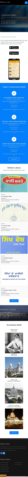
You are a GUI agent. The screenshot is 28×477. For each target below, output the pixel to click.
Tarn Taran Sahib (4, 464)
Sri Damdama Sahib (4, 471)
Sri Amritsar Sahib (4, 462)
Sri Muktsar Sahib (4, 469)
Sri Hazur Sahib (18, 464)
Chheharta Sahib (4, 466)
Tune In (4, 316)
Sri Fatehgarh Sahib (4, 467)
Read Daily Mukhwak (8, 22)
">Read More (14, 159)
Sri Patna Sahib (18, 462)
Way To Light (5, 2)
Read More (14, 300)
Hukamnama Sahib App (8, 37)
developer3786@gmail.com (10, 450)
